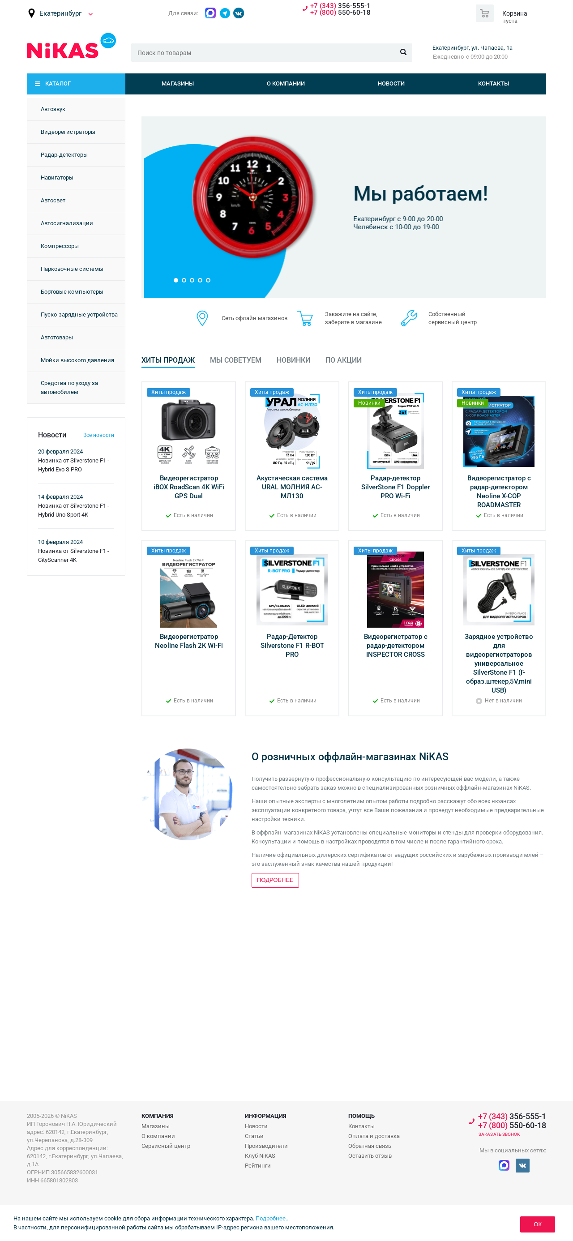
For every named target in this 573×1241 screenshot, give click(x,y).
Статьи (254, 1136)
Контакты (493, 83)
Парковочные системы (72, 268)
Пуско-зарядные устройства (79, 314)
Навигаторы (57, 177)
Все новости (98, 435)
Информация (265, 1116)
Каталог (58, 83)
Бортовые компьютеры (72, 291)
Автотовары (57, 337)
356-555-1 (340, 6)
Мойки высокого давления (77, 360)
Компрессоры (60, 246)
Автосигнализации (67, 223)
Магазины (178, 83)
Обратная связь (369, 1146)
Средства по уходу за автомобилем (69, 387)
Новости (391, 83)
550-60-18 (340, 12)
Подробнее (332, 245)
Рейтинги (258, 1165)
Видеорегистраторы (68, 131)
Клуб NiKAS (260, 1155)
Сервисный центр (165, 1146)
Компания (157, 1116)
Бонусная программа (358, 177)
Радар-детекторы (64, 154)
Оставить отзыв (370, 1155)
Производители (266, 1146)
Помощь (361, 1116)
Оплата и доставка (374, 1136)
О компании (286, 83)
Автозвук (53, 109)
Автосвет (53, 200)
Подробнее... (273, 1218)
